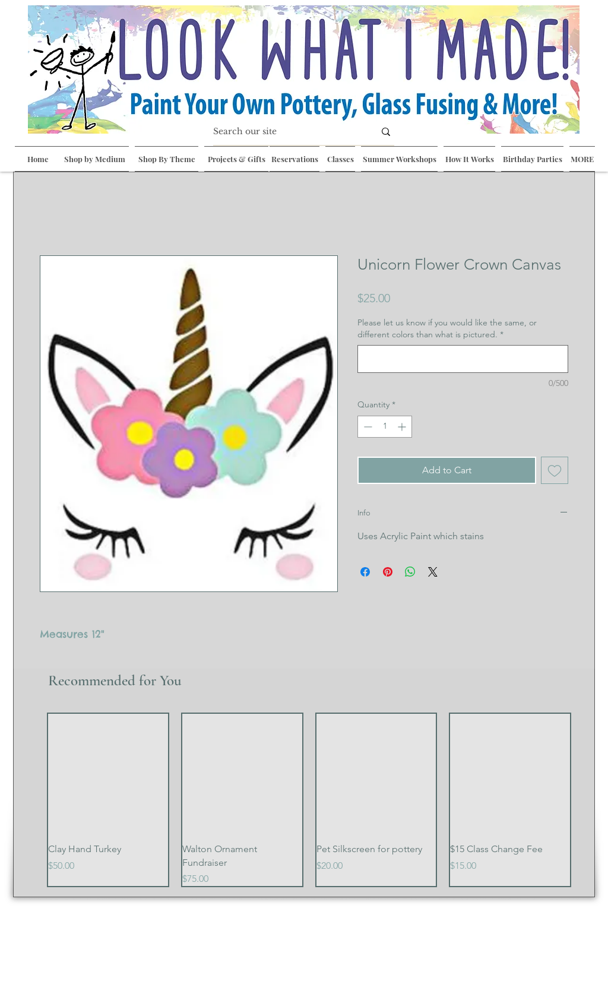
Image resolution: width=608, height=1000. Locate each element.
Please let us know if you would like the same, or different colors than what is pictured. (447, 328)
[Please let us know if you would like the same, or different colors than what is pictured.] (463, 359)
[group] (309, 800)
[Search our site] (285, 132)
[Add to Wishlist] (554, 470)
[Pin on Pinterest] (388, 572)
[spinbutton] (384, 426)
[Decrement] (366, 426)
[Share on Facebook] (365, 572)
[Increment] (402, 426)
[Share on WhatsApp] (410, 572)
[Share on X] (433, 572)
